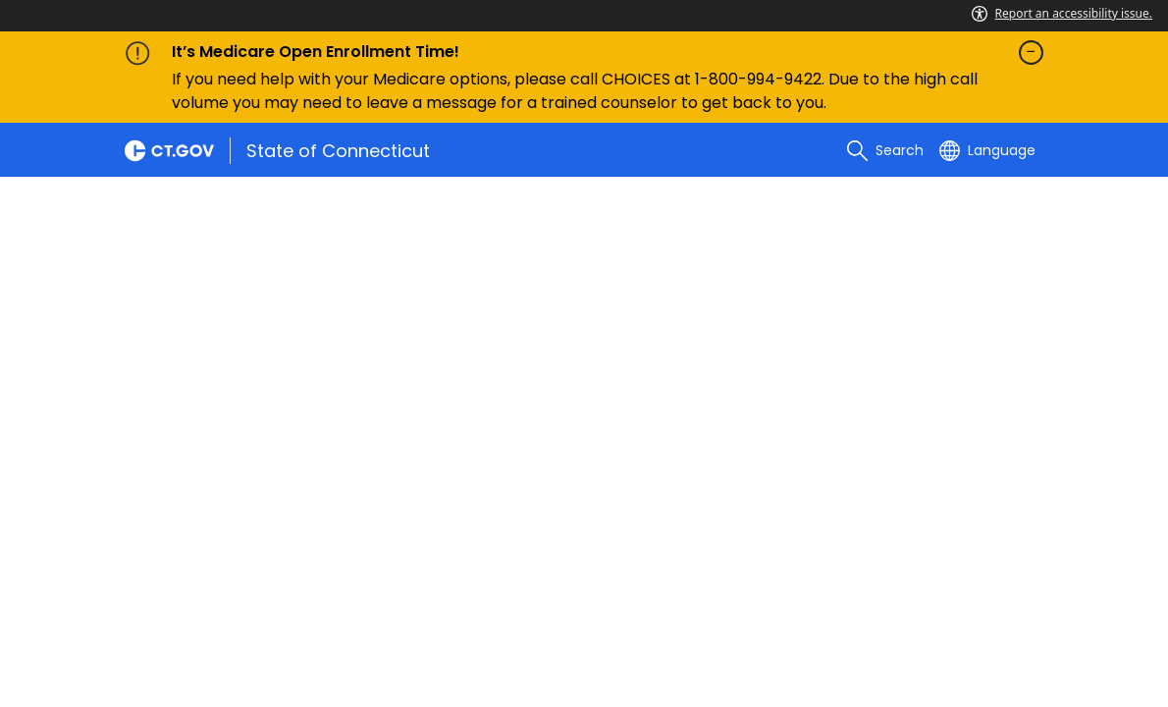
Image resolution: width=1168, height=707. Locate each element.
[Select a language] (987, 150)
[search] (885, 150)
